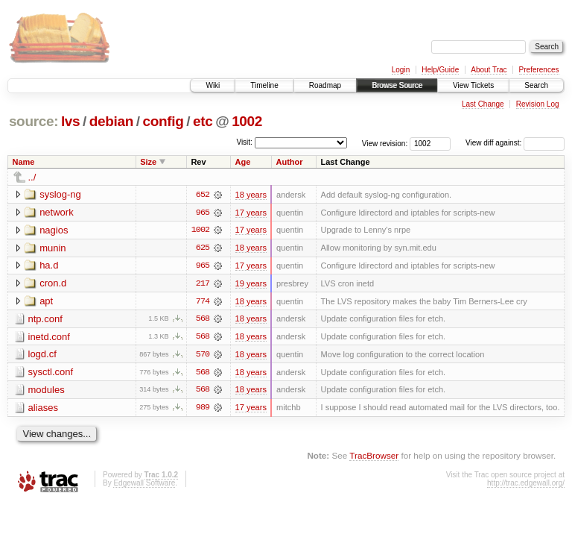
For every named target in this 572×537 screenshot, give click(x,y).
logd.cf (42, 355)
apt (46, 301)
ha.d (48, 265)
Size (148, 161)
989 (202, 409)
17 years (251, 212)
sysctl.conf (51, 373)
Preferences (539, 70)
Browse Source (397, 85)
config (163, 121)
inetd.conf (49, 337)
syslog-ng (60, 194)
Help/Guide (440, 70)
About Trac (488, 70)
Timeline (264, 85)
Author (289, 161)
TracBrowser (373, 457)
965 (202, 213)
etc (202, 121)
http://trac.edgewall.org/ (526, 485)
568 (202, 320)
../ (32, 177)
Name (24, 161)
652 (202, 195)
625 (202, 248)
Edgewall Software (144, 485)
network (56, 212)
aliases (43, 409)
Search (536, 85)
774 (202, 302)
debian (111, 121)
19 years (251, 284)
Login (401, 70)
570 (202, 356)
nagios (53, 230)
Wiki (213, 85)
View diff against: (515, 143)
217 (202, 284)
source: (33, 121)
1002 (247, 121)
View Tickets (473, 85)
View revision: (385, 143)
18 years (251, 194)
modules (46, 391)
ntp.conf (45, 319)
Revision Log (537, 104)
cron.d (52, 283)
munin (52, 248)
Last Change (483, 104)
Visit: (244, 142)
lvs (70, 121)
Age (243, 161)
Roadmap (325, 85)
